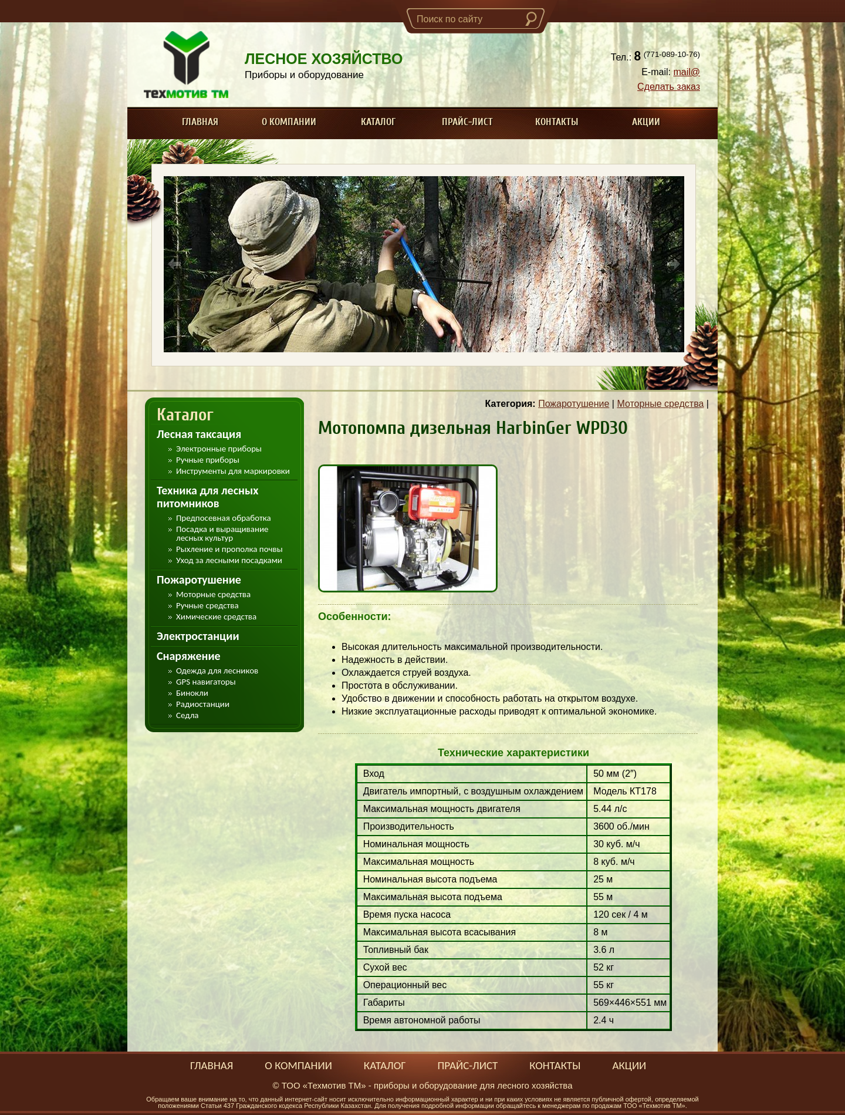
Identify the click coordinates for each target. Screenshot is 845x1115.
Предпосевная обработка (223, 518)
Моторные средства (213, 594)
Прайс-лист (467, 122)
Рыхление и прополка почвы (229, 549)
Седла (187, 715)
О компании (289, 122)
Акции (646, 122)
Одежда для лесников (217, 670)
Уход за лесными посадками (229, 560)
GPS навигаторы (206, 682)
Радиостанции (202, 704)
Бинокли (192, 693)
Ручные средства (207, 605)
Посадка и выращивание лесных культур (222, 534)
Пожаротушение (199, 579)
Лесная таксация (199, 433)
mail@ (686, 72)
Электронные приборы (219, 448)
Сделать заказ (668, 87)
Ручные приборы (207, 460)
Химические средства (216, 616)
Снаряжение (189, 655)
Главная (200, 122)
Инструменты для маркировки (233, 471)
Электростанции (198, 635)
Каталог (378, 122)
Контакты (557, 122)
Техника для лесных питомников (207, 497)
